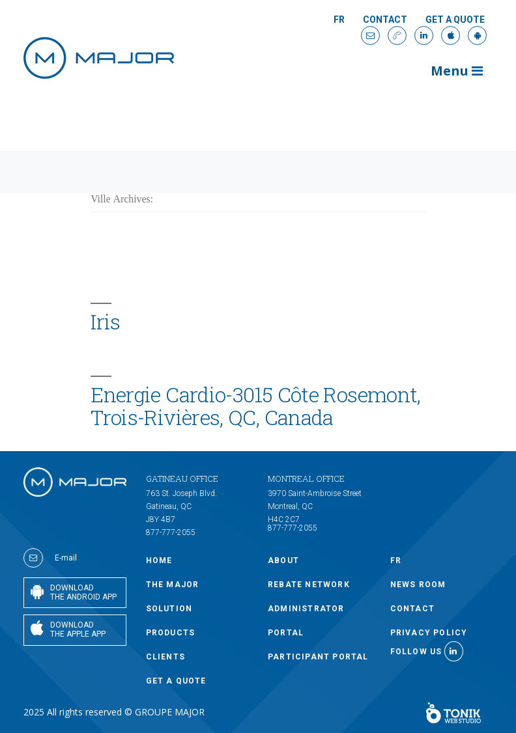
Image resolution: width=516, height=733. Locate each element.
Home (159, 560)
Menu (457, 70)
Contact (385, 20)
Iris (105, 321)
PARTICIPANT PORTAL (318, 656)
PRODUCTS (170, 632)
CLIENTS (165, 656)
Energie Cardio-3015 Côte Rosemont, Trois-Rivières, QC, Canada (256, 406)
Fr (339, 20)
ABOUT (283, 560)
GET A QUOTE (455, 20)
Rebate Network (309, 584)
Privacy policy (429, 632)
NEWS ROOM (418, 584)
